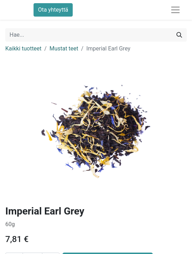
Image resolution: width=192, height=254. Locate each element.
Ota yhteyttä (53, 9)
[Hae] (179, 35)
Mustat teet (63, 48)
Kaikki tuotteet (23, 48)
